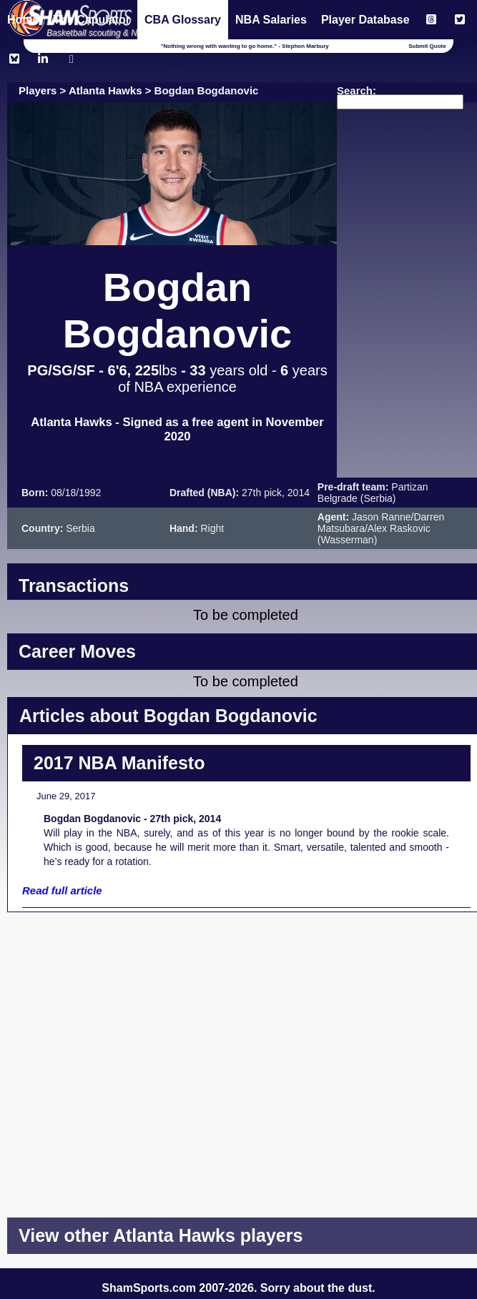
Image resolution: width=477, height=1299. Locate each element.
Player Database (365, 20)
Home (23, 20)
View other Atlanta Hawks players (161, 1235)
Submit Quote (427, 46)
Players (37, 90)
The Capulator (91, 20)
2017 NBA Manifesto (119, 763)
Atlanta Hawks (105, 90)
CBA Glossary (182, 20)
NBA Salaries (271, 20)
